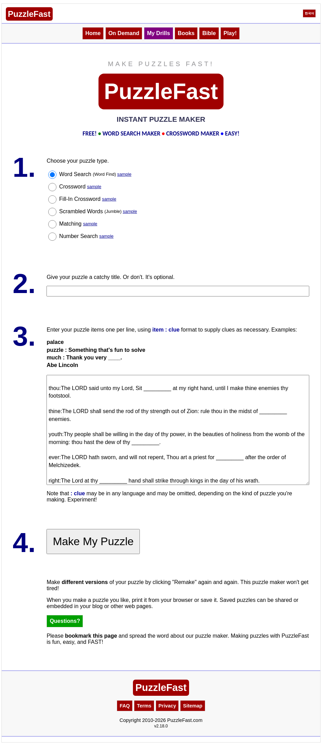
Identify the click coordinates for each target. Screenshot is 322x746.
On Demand (123, 33)
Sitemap (192, 706)
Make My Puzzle (93, 541)
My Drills (158, 33)
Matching (78, 224)
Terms (144, 706)
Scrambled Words (98, 211)
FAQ (125, 706)
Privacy (167, 706)
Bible (209, 33)
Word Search (95, 174)
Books (186, 33)
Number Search (86, 236)
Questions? (65, 621)
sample (124, 174)
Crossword (80, 187)
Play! (230, 33)
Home (93, 33)
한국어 (309, 13)
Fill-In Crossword (87, 199)
